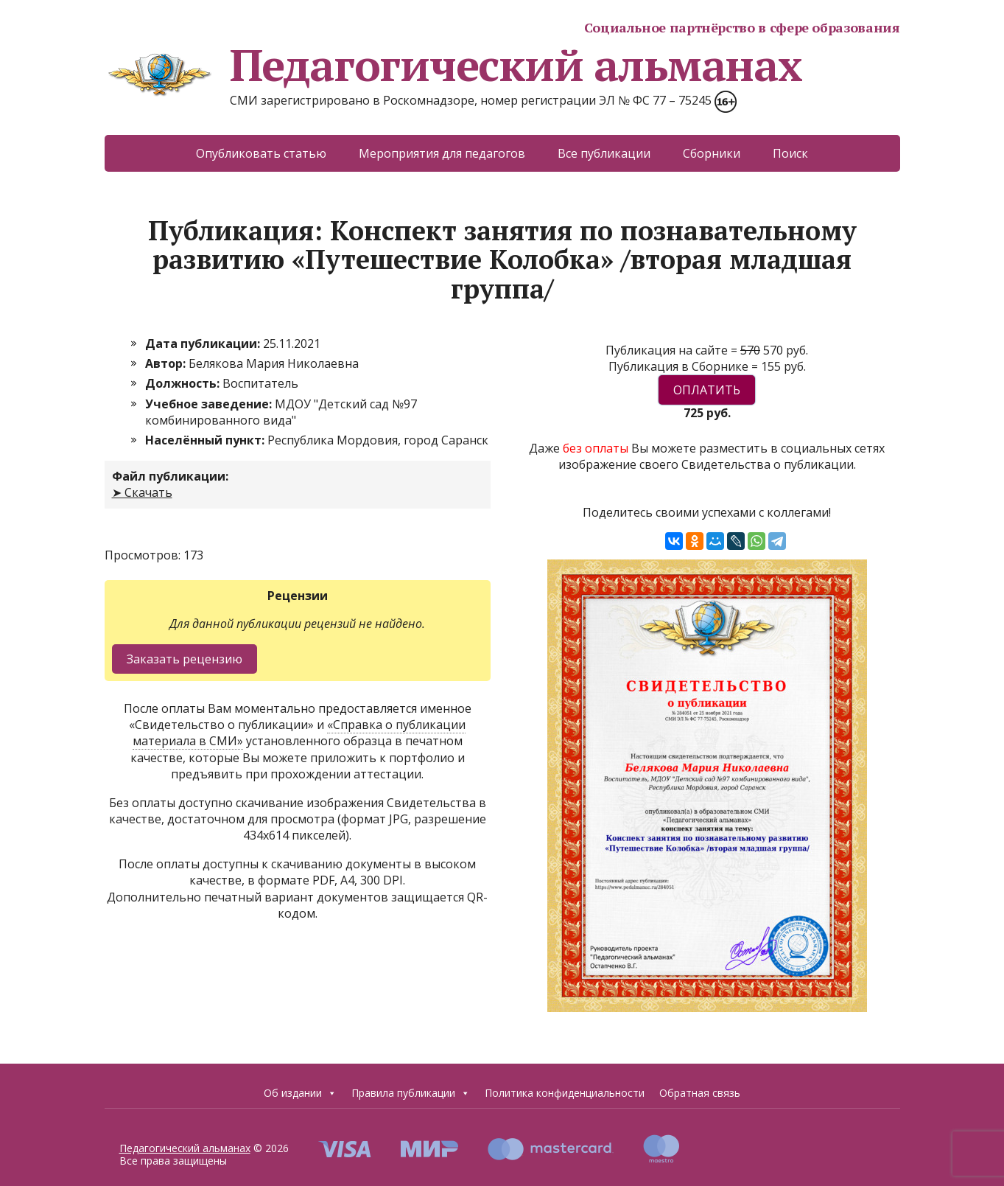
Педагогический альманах (453, 64)
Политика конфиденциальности (565, 1093)
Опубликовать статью (261, 153)
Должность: (183, 383)
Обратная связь (699, 1093)
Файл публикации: (170, 476)
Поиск (790, 153)
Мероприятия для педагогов (442, 153)
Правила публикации (410, 1093)
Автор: (167, 363)
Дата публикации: (204, 343)
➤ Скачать (142, 492)
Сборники (711, 153)
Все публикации (604, 153)
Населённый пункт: (206, 440)
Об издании (300, 1093)
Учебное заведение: (210, 404)
